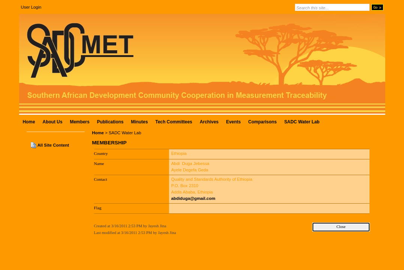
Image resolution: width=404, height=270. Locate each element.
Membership (109, 143)
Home (98, 132)
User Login (31, 7)
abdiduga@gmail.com (193, 198)
